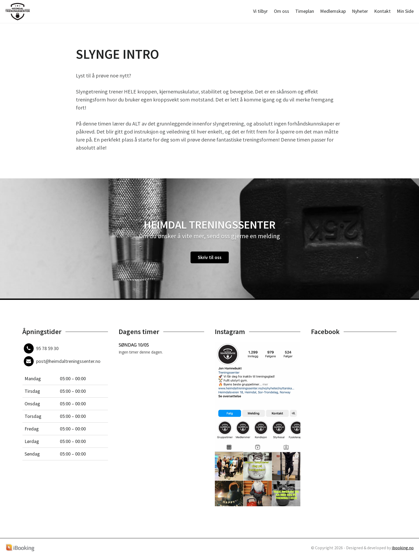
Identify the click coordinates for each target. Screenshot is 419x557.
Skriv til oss (210, 257)
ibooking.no (403, 547)
